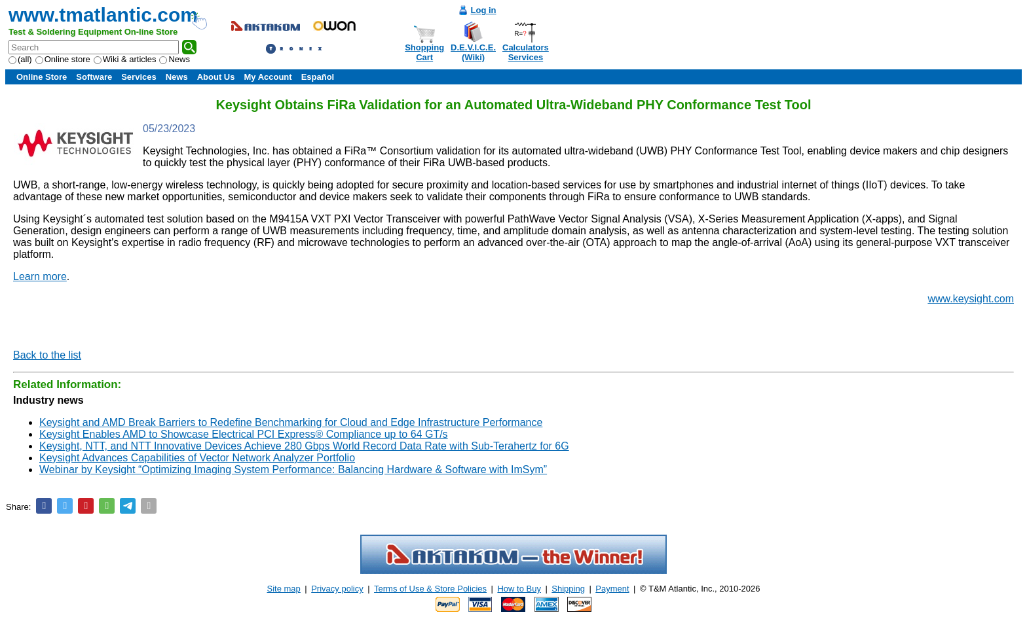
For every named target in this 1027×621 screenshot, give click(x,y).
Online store (62, 59)
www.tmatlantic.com (103, 15)
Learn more (40, 276)
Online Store (41, 77)
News (174, 59)
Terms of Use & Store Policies (430, 589)
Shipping (568, 589)
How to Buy (518, 589)
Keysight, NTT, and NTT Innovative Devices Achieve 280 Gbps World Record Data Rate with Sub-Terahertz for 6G (304, 446)
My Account (267, 77)
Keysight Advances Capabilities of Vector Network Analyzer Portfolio (197, 457)
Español (318, 77)
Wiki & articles (125, 59)
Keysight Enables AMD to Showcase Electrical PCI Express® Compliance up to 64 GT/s (243, 434)
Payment (612, 589)
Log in (483, 10)
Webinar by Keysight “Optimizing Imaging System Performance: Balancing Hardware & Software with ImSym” (293, 469)
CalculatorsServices (525, 52)
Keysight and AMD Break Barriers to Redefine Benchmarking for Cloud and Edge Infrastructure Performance (290, 422)
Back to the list (47, 355)
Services (139, 77)
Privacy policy (337, 589)
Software (94, 77)
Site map (284, 589)
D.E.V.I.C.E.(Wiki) (473, 52)
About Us (216, 77)
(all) (20, 59)
